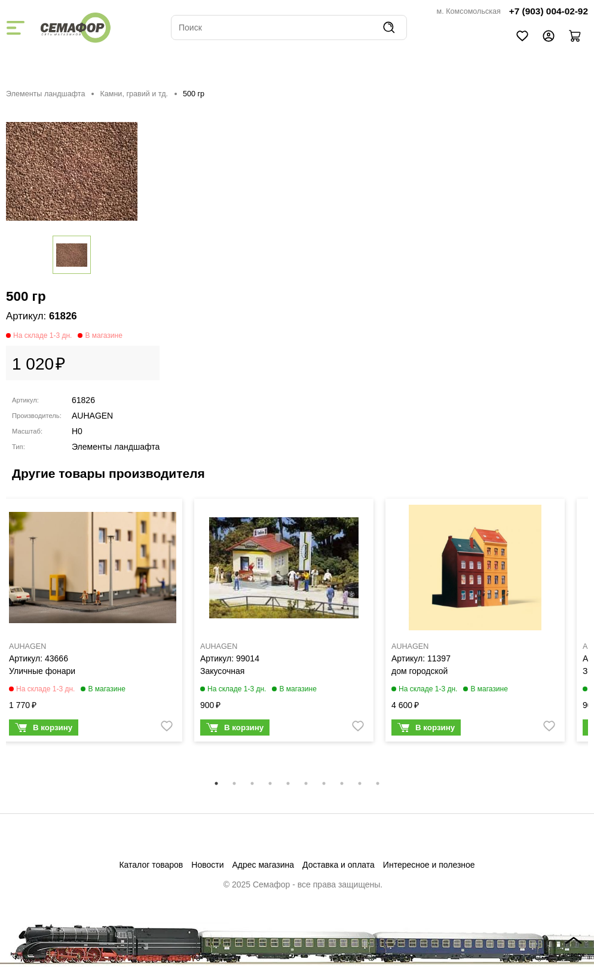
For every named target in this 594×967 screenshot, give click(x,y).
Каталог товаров (151, 865)
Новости (207, 865)
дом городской (419, 671)
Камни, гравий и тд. (134, 94)
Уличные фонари (42, 671)
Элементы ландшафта (45, 94)
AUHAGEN (92, 415)
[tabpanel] (92, 623)
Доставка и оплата (338, 865)
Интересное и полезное (429, 865)
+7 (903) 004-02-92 (548, 11)
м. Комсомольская (469, 11)
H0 (77, 431)
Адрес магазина (263, 865)
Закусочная (222, 671)
